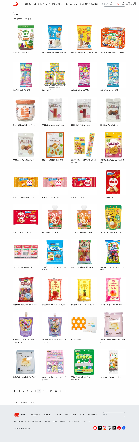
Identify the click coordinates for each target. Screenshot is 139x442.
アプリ (48, 4)
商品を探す (25, 402)
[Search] (114, 4)
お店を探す (27, 4)
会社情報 (47, 421)
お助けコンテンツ (71, 4)
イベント (58, 415)
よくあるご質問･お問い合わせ (34, 421)
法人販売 (94, 4)
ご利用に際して (76, 421)
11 (56, 391)
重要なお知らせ (18, 421)
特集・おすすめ (38, 4)
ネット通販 (85, 4)
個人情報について (65, 421)
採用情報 (55, 421)
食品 (32, 402)
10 (51, 391)
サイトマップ (87, 421)
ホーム (16, 402)
